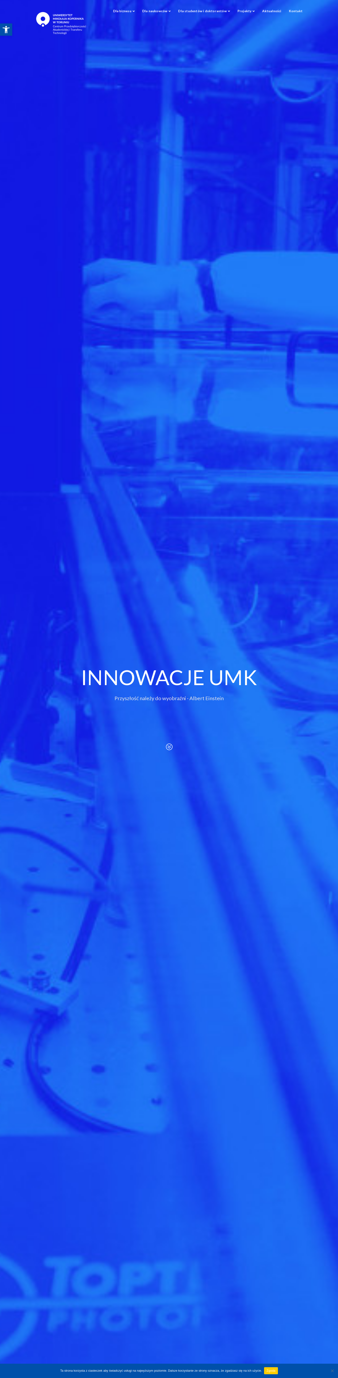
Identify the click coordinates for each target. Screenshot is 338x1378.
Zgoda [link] (270, 1370)
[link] (6, 29)
